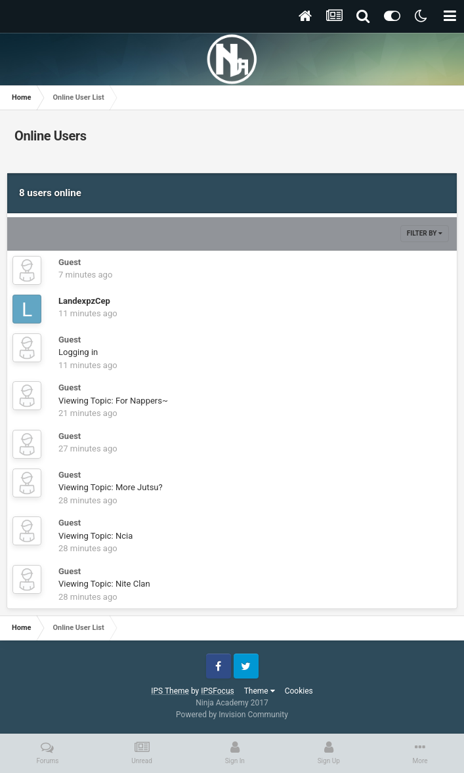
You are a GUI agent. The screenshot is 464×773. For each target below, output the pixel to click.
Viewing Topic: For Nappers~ (113, 401)
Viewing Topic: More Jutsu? (110, 487)
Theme (259, 691)
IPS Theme (170, 691)
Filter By (424, 233)
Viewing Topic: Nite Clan (104, 584)
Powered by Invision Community (232, 714)
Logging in (78, 352)
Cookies (299, 691)
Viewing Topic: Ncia (95, 536)
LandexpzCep (84, 301)
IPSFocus (217, 691)
